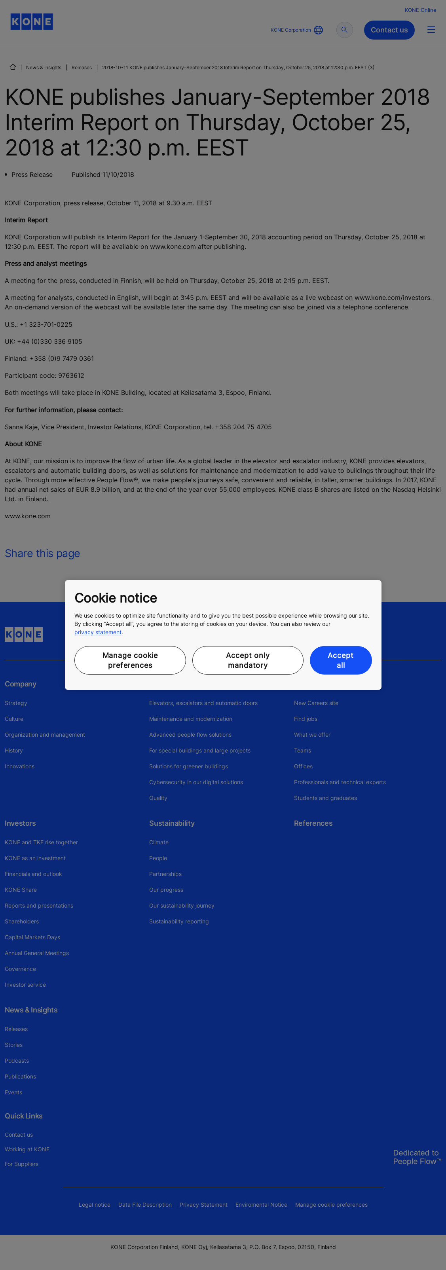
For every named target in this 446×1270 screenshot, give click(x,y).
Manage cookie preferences (130, 660)
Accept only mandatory (248, 660)
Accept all (340, 660)
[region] (223, 635)
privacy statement (97, 632)
